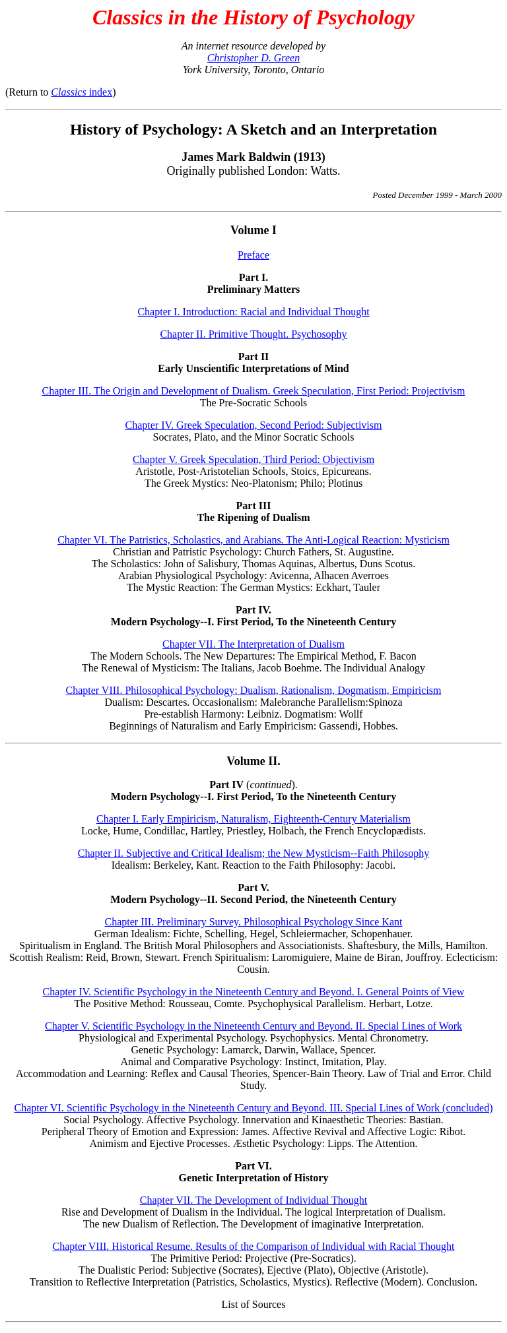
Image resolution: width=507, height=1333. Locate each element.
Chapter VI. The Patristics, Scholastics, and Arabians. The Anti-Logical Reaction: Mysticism (253, 539)
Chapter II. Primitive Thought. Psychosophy (253, 334)
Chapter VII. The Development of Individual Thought (253, 1200)
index (81, 92)
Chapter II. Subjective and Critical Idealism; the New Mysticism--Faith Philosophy (253, 853)
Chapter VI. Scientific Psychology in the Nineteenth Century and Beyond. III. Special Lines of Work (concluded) (253, 1107)
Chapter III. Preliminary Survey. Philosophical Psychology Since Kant (254, 921)
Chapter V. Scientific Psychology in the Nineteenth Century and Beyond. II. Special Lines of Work (253, 1026)
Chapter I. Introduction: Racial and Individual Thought (253, 311)
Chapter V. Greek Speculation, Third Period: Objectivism (253, 459)
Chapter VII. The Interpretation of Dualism (253, 644)
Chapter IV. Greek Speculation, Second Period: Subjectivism (253, 425)
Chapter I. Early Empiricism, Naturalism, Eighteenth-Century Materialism (253, 818)
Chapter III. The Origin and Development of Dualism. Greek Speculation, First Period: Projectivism (253, 390)
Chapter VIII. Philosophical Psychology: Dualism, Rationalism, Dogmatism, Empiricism (254, 690)
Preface (253, 255)
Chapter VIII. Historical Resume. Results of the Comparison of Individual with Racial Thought (253, 1246)
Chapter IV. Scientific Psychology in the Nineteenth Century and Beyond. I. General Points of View (254, 991)
